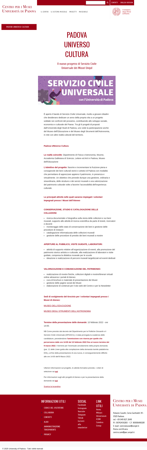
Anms (98, 409)
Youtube (81, 411)
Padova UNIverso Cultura (17, 27)
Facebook (82, 405)
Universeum (101, 416)
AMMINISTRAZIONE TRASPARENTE (52, 428)
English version (126, 3)
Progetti (73, 12)
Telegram (82, 414)
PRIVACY (47, 434)
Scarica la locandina (52, 386)
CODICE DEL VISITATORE (54, 408)
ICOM (98, 419)
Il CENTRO (45, 12)
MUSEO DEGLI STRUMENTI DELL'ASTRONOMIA (67, 311)
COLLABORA (49, 412)
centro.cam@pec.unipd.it (124, 432)
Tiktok (80, 418)
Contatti (114, 3)
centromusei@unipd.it (129, 426)
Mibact (99, 412)
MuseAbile (83, 12)
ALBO (46, 422)
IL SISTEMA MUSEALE (59, 12)
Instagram (82, 408)
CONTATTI (48, 417)
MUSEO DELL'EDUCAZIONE (57, 306)
